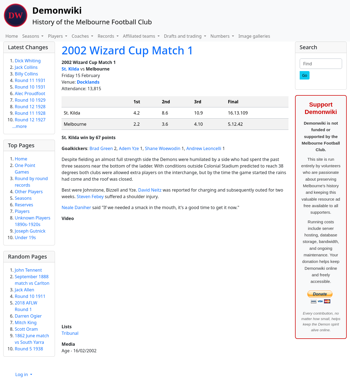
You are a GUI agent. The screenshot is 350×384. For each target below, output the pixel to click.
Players (22, 211)
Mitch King (26, 322)
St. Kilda (70, 69)
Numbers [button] (221, 36)
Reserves (24, 205)
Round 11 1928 (30, 113)
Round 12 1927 (30, 120)
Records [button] (106, 36)
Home (11, 36)
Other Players (29, 192)
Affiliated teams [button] (139, 36)
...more (19, 126)
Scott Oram (26, 329)
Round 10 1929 (30, 100)
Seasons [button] (31, 36)
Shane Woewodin (162, 148)
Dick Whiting (28, 61)
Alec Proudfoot (30, 93)
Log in (22, 374)
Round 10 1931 (30, 87)
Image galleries (254, 36)
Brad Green (101, 148)
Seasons (23, 198)
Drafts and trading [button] (183, 36)
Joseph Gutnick (30, 231)
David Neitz (150, 190)
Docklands (88, 82)
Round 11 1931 (30, 80)
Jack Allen (24, 290)
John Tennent (28, 270)
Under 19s (25, 237)
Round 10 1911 (30, 296)
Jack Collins (26, 67)
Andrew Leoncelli (203, 148)
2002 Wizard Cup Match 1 (127, 50)
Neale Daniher (76, 207)
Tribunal (70, 333)
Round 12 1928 (30, 107)
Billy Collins (26, 74)
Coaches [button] (81, 36)
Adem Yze (129, 148)
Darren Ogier (28, 316)
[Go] (305, 75)
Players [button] (56, 36)
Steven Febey (90, 197)
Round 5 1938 (29, 349)
